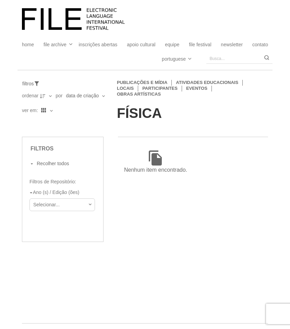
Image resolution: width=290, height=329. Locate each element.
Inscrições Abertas (97, 44)
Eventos (196, 88)
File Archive (55, 44)
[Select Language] (169, 59)
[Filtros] (34, 83)
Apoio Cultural (141, 44)
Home (28, 44)
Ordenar (30, 95)
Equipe (172, 44)
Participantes (160, 88)
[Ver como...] (23, 125)
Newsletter (232, 44)
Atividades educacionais (207, 82)
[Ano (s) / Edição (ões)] (61, 192)
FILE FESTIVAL (200, 44)
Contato (260, 44)
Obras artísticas (139, 94)
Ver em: (30, 110)
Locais (125, 88)
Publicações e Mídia (142, 82)
